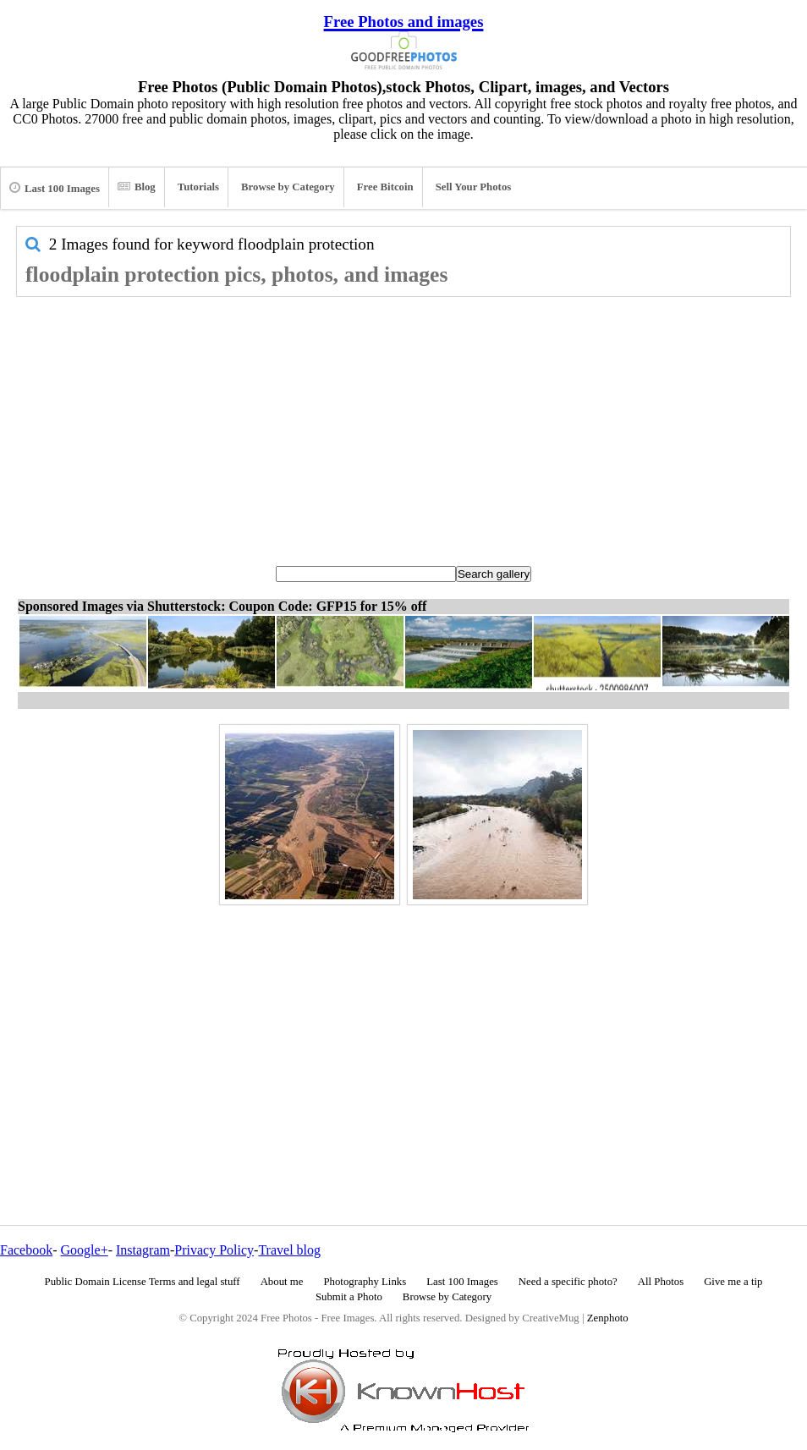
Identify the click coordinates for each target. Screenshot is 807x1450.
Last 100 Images (54, 188)
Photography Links (364, 1282)
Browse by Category (288, 187)
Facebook (26, 1250)
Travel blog (289, 1250)
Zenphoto (608, 1318)
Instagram (143, 1250)
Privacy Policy (214, 1250)
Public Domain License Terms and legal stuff (142, 1282)
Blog (137, 187)
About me (282, 1282)
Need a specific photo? (568, 1282)
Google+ (84, 1250)
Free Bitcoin (385, 187)
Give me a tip (733, 1282)
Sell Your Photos (474, 187)
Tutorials (198, 187)
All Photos (660, 1282)
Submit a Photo (349, 1297)
